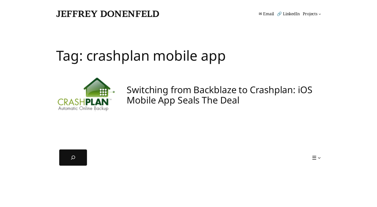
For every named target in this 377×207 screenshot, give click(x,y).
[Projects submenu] (312, 14)
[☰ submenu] (316, 158)
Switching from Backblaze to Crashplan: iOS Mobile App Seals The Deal (220, 95)
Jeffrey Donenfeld (107, 13)
